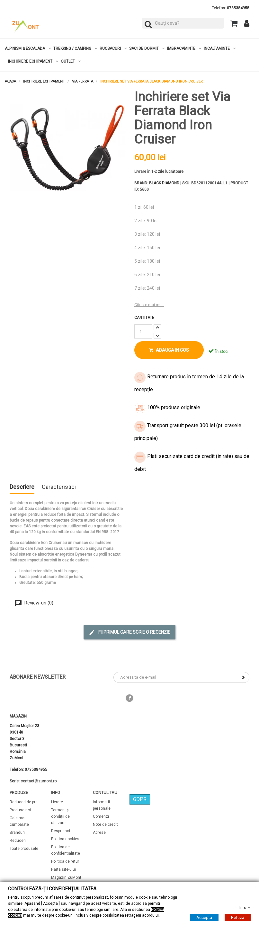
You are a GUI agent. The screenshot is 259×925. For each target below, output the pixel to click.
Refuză (237, 917)
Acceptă (204, 917)
